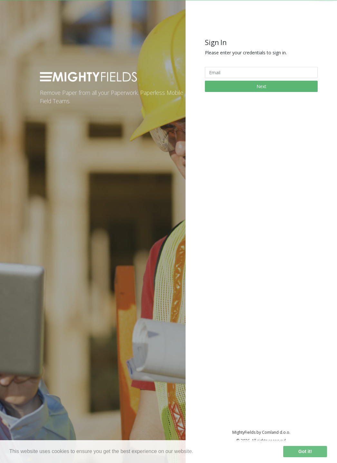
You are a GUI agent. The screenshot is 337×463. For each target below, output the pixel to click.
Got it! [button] (305, 451)
